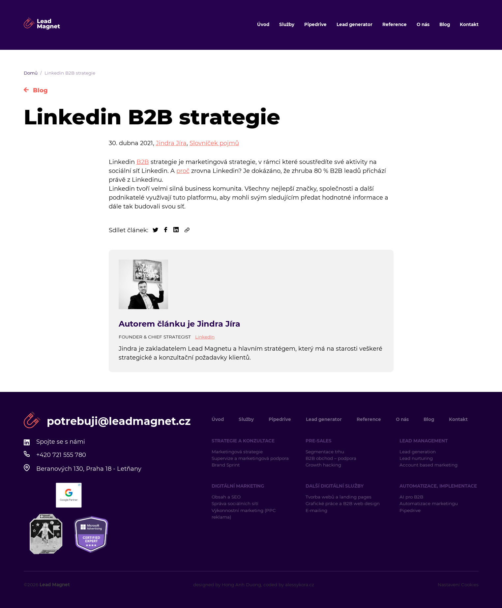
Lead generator (354, 24)
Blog (444, 24)
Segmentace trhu (325, 451)
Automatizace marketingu (428, 503)
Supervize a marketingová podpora (250, 458)
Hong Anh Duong (241, 584)
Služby (286, 24)
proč (183, 171)
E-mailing (316, 510)
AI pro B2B (411, 496)
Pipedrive (315, 24)
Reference (394, 24)
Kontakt (469, 24)
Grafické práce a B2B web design (343, 503)
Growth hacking (323, 464)
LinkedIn (205, 336)
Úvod (263, 24)
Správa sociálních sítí (235, 503)
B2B (142, 162)
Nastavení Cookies (458, 584)
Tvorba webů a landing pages (339, 496)
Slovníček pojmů (214, 143)
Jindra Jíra (171, 143)
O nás (423, 24)
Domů (31, 73)
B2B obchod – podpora (331, 458)
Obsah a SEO (226, 496)
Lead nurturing (416, 458)
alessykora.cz (299, 584)
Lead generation (417, 451)
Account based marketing (429, 464)
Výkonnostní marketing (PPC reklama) (244, 514)
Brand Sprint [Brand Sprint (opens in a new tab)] (226, 464)
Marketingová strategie (237, 451)
